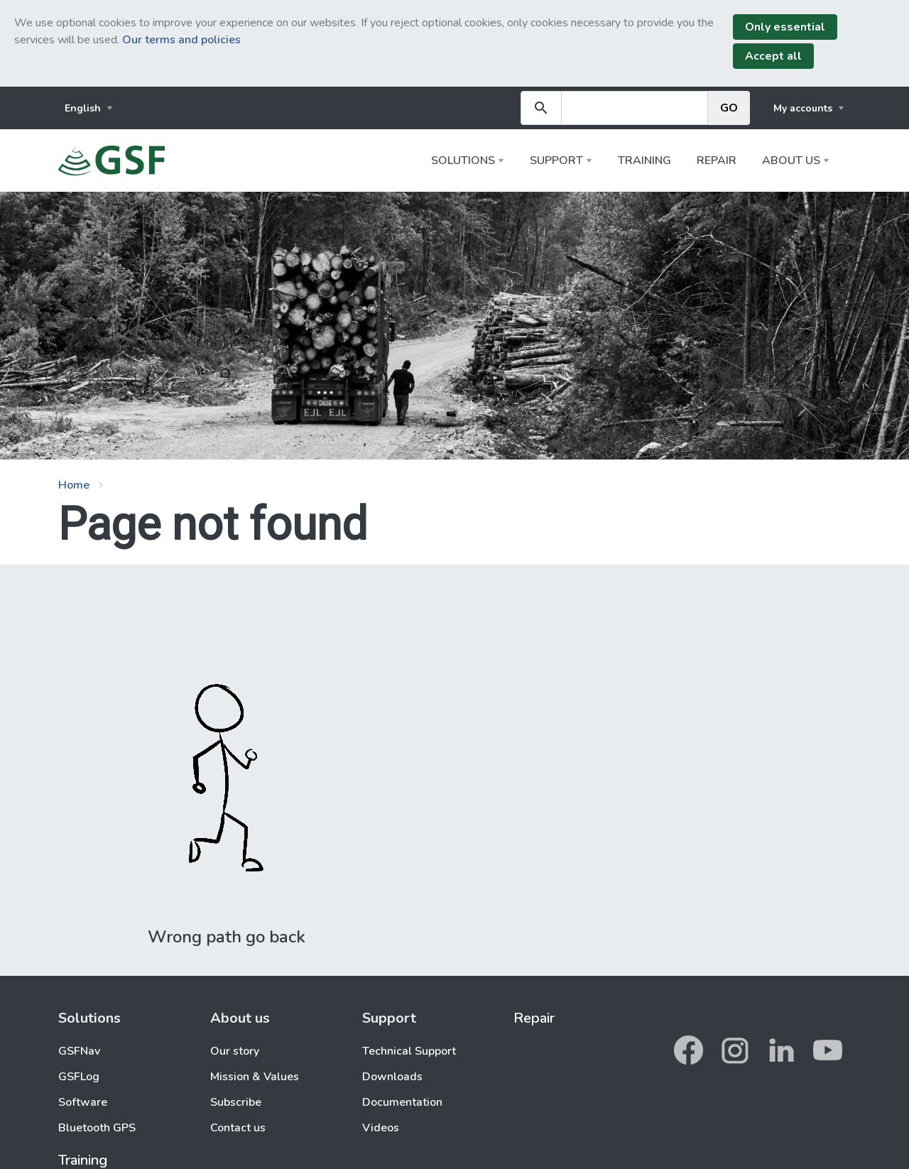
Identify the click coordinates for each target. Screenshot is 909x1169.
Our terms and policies (181, 40)
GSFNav (79, 1051)
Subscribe (235, 1102)
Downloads (392, 1076)
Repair (716, 160)
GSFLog (78, 1076)
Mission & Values (254, 1076)
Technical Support (409, 1051)
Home (73, 485)
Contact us (238, 1128)
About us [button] (791, 160)
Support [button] (556, 160)
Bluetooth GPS (97, 1128)
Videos (380, 1128)
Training (644, 160)
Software (82, 1102)
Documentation (402, 1102)
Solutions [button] (463, 160)
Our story (234, 1051)
